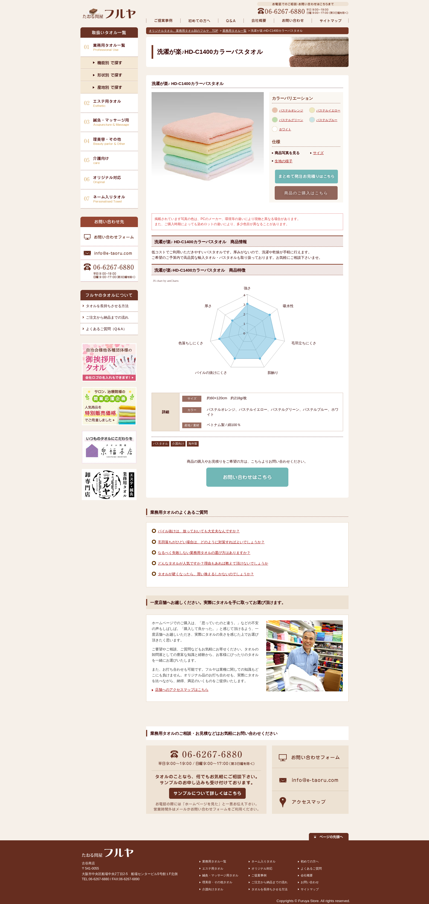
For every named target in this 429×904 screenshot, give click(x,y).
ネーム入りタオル (263, 861)
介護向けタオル (212, 889)
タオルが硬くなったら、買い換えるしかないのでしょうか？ (206, 574)
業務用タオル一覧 (234, 30)
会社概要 (307, 875)
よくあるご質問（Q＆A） (106, 329)
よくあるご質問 (311, 868)
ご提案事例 (258, 875)
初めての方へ (310, 861)
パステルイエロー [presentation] (328, 110)
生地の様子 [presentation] (283, 161)
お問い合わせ (310, 882)
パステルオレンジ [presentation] (291, 110)
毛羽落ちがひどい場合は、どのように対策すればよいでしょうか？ (211, 542)
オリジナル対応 (262, 868)
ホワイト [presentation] (285, 129)
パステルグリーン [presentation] (291, 120)
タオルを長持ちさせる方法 (107, 306)
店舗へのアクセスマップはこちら (181, 690)
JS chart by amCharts (166, 280)
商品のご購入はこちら (306, 193)
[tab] (290, 110)
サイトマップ (310, 889)
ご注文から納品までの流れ (107, 317)
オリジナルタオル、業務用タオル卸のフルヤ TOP (183, 30)
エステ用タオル (212, 868)
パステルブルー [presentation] (326, 120)
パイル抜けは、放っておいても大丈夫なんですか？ (199, 531)
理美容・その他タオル (217, 882)
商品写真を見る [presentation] (287, 153)
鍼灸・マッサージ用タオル (220, 875)
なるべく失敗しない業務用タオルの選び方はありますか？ (204, 553)
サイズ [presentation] (318, 153)
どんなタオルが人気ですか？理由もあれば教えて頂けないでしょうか (213, 563)
